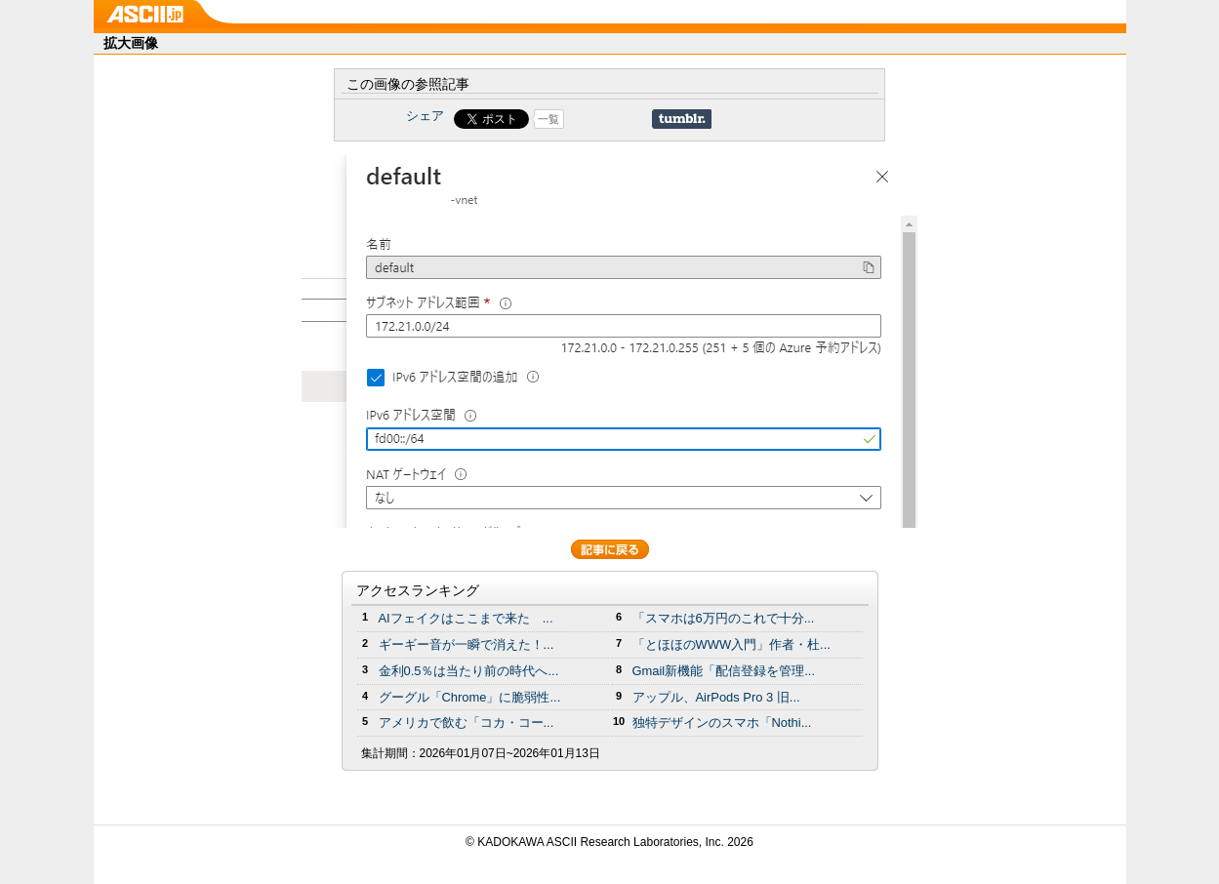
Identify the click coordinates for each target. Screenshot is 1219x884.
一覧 (548, 119)
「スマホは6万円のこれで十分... (723, 618)
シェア (425, 115)
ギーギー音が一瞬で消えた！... (466, 644)
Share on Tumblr (681, 119)
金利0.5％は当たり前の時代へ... (469, 670)
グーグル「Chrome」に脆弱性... (470, 697)
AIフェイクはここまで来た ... (466, 618)
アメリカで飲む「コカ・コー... (466, 722)
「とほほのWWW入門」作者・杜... (731, 644)
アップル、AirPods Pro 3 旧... (716, 697)
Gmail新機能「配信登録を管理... (724, 670)
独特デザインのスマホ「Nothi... (722, 722)
